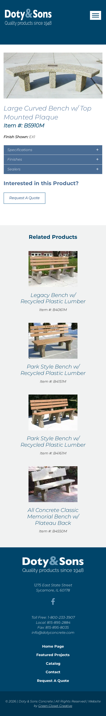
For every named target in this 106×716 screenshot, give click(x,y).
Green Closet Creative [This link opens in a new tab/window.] (55, 706)
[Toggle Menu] (95, 15)
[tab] (53, 150)
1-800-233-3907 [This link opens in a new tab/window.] (61, 617)
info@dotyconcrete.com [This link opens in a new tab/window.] (53, 632)
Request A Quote (24, 198)
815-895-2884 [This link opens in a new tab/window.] (58, 622)
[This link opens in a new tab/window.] (53, 603)
